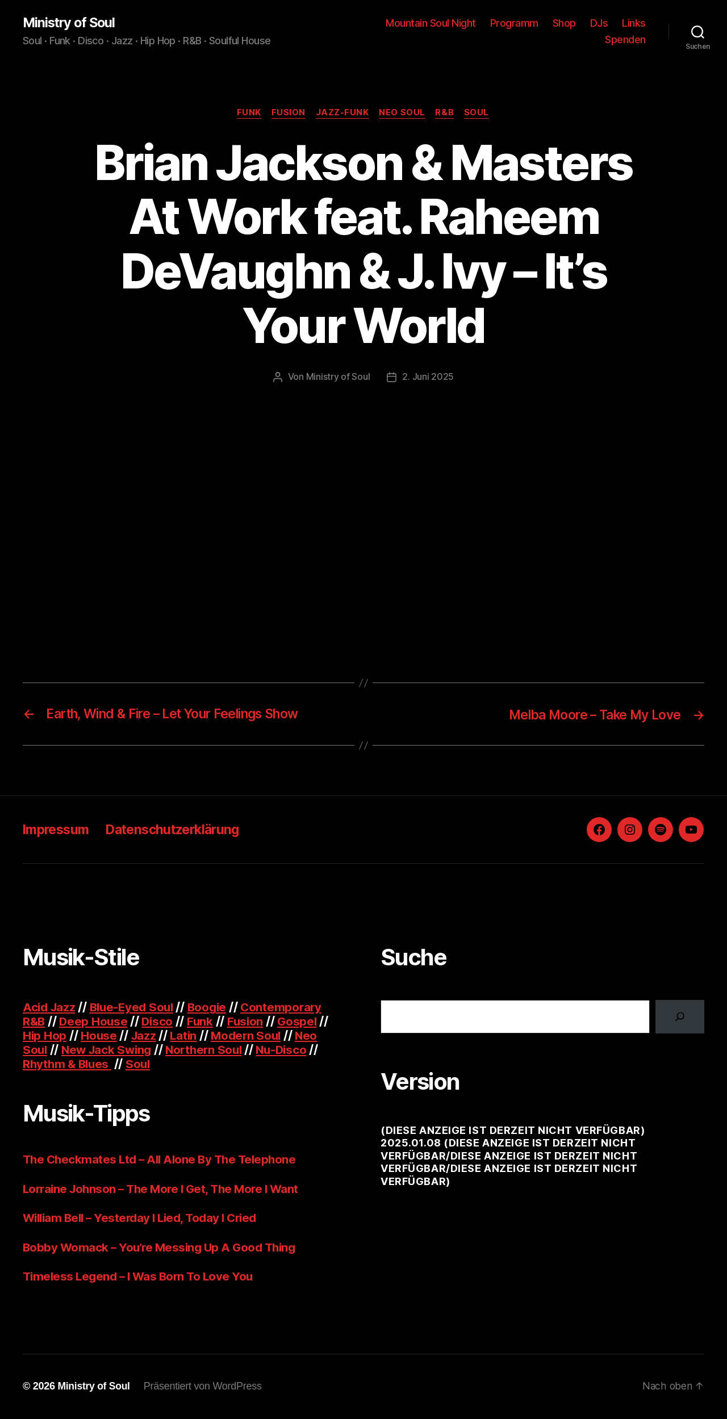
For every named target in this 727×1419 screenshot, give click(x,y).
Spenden (625, 40)
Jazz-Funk (342, 113)
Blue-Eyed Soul (135, 1008)
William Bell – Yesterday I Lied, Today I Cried (145, 1219)
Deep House (94, 1022)
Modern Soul (250, 1036)
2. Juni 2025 (428, 377)
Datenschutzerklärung (181, 830)
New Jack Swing (109, 1051)
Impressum (58, 830)
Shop (564, 23)
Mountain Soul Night (431, 23)
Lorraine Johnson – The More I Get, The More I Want (166, 1189)
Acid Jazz (50, 1008)
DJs (599, 23)
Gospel (302, 1022)
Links (634, 23)
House (99, 1036)
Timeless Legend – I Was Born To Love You (141, 1277)
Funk (246, 113)
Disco (160, 1022)
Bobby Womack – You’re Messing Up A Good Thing (163, 1248)
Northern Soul (210, 1051)
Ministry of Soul (71, 23)
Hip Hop (45, 1036)
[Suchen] (679, 1017)
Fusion (287, 113)
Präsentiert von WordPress (204, 1386)
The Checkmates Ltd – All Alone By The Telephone (163, 1160)
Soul (480, 113)
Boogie (214, 1008)
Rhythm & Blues (69, 1065)
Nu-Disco (290, 1051)
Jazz (145, 1036)
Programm (514, 23)
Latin (186, 1036)
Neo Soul (404, 113)
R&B (447, 113)
